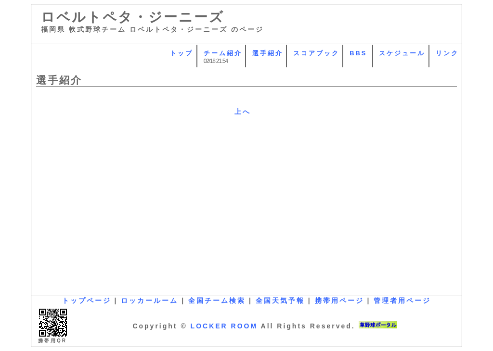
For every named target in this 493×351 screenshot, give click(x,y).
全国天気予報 (280, 300)
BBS (358, 53)
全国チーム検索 (217, 300)
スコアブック (316, 53)
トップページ (86, 300)
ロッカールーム (149, 300)
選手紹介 (267, 53)
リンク (447, 53)
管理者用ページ (402, 300)
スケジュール (402, 53)
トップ (181, 53)
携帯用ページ (339, 300)
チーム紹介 (223, 53)
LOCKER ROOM (224, 326)
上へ (242, 111)
